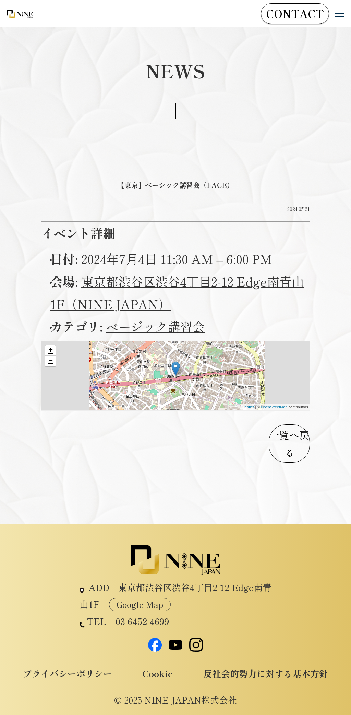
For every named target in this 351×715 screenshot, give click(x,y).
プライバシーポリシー (67, 673)
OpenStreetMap (274, 407)
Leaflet (248, 407)
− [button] (50, 361)
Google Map (140, 604)
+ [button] (50, 350)
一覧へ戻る (289, 443)
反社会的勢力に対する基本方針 (265, 673)
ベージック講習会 (155, 326)
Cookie (158, 673)
